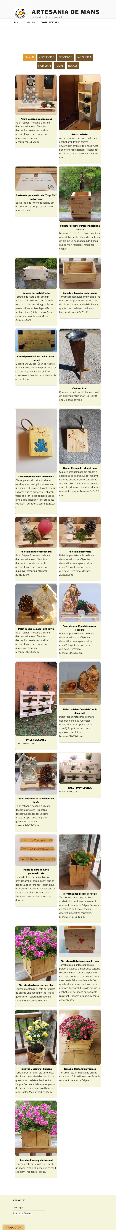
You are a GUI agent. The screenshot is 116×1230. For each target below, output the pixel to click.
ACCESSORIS (46, 57)
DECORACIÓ (65, 57)
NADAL (59, 65)
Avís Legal (18, 1207)
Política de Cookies (22, 1213)
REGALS (73, 65)
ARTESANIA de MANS (66, 12)
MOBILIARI (44, 65)
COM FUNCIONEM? (51, 22)
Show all (29, 57)
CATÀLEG (30, 22)
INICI (16, 22)
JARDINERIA (84, 57)
